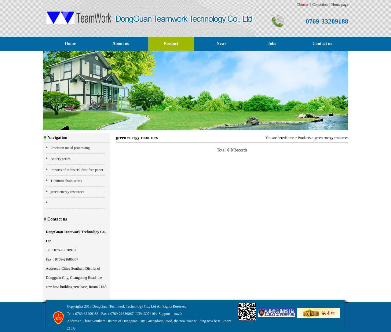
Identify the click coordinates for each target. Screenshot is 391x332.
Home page (339, 4)
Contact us (322, 43)
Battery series (60, 159)
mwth (178, 314)
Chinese (303, 4)
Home (70, 43)
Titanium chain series (66, 181)
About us (120, 43)
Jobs (272, 43)
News (221, 43)
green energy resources (67, 192)
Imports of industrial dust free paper (76, 170)
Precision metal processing (70, 148)
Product (171, 43)
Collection (320, 4)
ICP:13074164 (146, 314)
